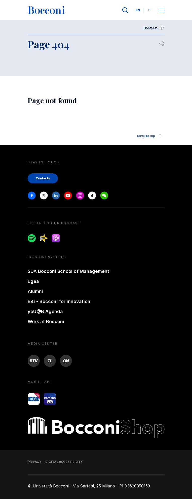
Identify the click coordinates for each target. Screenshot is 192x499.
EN (138, 10)
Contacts (154, 28)
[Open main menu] (162, 10)
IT (149, 10)
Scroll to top (150, 136)
